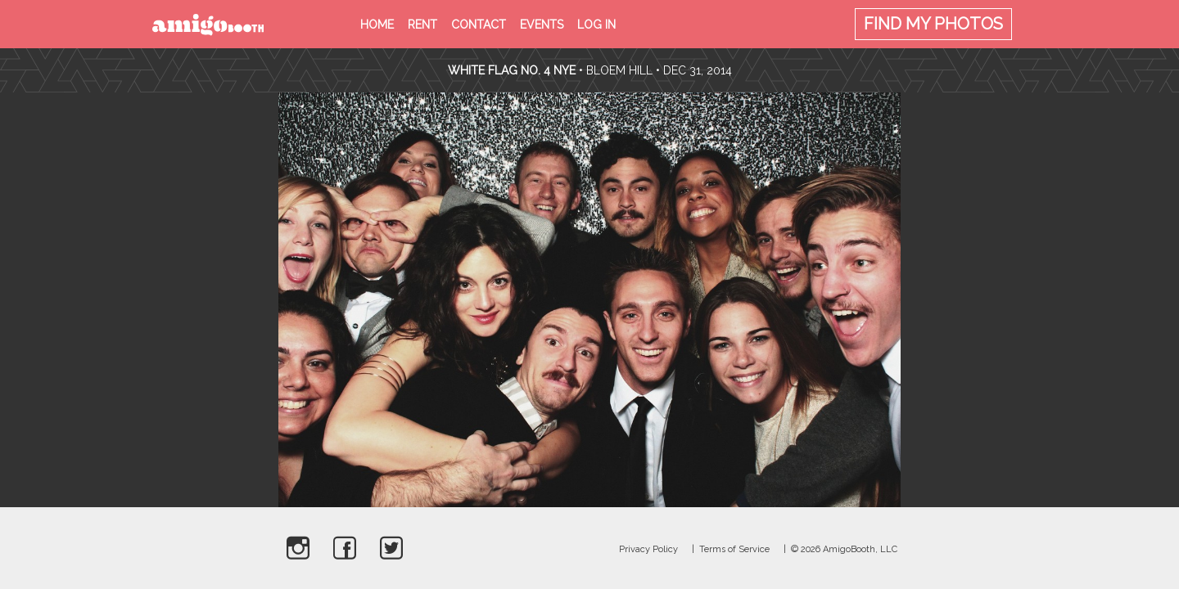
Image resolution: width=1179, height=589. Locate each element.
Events (541, 24)
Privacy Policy (648, 549)
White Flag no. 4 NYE (512, 70)
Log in (596, 24)
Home (377, 24)
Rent (422, 24)
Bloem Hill (619, 70)
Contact (478, 24)
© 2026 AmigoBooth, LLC (844, 549)
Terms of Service (734, 549)
